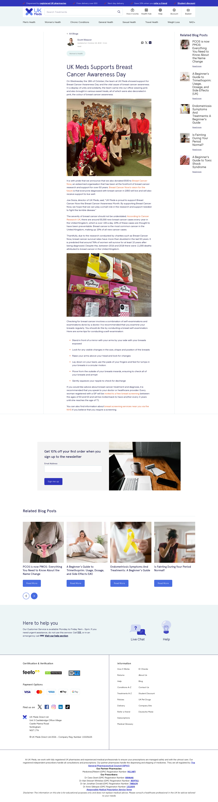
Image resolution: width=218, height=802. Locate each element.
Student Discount (147, 693)
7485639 (133, 783)
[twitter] (146, 43)
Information (124, 663)
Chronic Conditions (79, 22)
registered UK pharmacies (53, 3)
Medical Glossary (125, 724)
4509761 (134, 780)
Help (119, 681)
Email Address (50, 463)
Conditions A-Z (124, 687)
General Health (106, 22)
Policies (120, 699)
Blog (141, 681)
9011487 (131, 771)
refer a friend (160, 3)
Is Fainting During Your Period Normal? (172, 568)
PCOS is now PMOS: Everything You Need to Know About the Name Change (42, 570)
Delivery (121, 705)
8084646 (129, 777)
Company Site (145, 705)
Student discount (186, 3)
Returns (120, 675)
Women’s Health (53, 22)
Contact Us (144, 687)
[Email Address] (73, 469)
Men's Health (29, 22)
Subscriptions (123, 718)
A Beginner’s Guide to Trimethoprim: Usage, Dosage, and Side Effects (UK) (85, 570)
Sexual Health (129, 22)
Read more (196, 66)
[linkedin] (150, 43)
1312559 (130, 786)
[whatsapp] (142, 43)
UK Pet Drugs (145, 699)
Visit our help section (56, 635)
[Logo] (34, 11)
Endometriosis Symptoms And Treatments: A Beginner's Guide (130, 568)
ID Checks (143, 669)
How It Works (123, 669)
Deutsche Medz (146, 712)
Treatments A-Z (124, 693)
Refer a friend (123, 712)
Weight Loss (174, 22)
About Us (143, 675)
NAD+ (192, 22)
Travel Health (151, 22)
